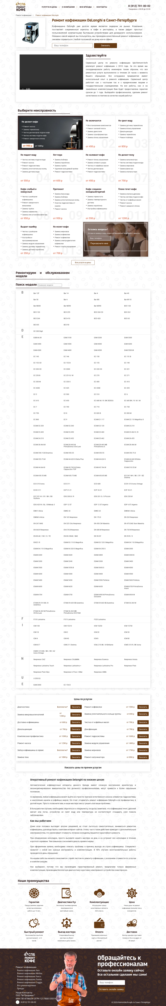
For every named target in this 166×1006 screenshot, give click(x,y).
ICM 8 (96, 638)
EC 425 (66, 388)
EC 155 (96, 363)
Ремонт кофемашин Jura (28, 970)
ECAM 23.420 (39, 432)
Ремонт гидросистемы (94, 736)
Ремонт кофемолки (93, 707)
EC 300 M (37, 382)
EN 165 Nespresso (70, 517)
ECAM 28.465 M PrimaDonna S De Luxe (72, 446)
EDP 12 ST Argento (101, 505)
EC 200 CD (37, 369)
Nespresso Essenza (101, 659)
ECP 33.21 (98, 490)
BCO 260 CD (98, 312)
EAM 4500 (98, 350)
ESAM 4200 (38, 574)
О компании (68, 7)
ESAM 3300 (98, 561)
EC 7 (35, 407)
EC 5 (35, 394)
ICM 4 (36, 638)
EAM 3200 (98, 338)
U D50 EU (37, 678)
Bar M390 (97, 306)
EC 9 (65, 419)
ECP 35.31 (128, 490)
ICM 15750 (128, 626)
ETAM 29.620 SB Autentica (74, 603)
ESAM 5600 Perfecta (132, 580)
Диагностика (23, 707)
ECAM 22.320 (39, 426)
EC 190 (127, 363)
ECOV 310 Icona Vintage (133, 484)
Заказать (105, 45)
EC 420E (37, 388)
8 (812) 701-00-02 (139, 6)
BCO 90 (66, 325)
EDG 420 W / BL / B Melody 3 (44, 505)
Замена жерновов (92, 750)
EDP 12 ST (68, 505)
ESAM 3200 (38, 561)
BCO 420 (97, 318)
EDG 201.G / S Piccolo (102, 496)
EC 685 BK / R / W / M (132, 401)
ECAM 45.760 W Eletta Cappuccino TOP (72, 468)
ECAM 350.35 (69, 453)
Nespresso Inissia (130, 659)
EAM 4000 (98, 344)
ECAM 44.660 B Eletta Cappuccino (132, 460)
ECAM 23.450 (69, 432)
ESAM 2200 (38, 555)
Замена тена (23, 757)
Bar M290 (67, 306)
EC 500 (66, 394)
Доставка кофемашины (28, 722)
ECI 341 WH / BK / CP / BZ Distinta (134, 477)
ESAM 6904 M (129, 595)
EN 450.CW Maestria (101, 523)
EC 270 (96, 375)
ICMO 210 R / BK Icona (132, 645)
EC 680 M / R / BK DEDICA (103, 401)
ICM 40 (66, 638)
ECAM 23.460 (99, 432)
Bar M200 (37, 306)
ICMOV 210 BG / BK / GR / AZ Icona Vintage (44, 652)
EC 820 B (97, 413)
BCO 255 (67, 312)
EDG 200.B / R (69, 496)
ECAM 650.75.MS (70, 476)
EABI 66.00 (38, 338)
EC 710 (96, 407)
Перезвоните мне (99, 243)
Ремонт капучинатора (94, 757)
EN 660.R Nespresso (41, 530)
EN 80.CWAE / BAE (71, 536)
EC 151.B (127, 357)
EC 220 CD (98, 369)
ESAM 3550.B (69, 568)
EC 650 (66, 401)
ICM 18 (36, 632)
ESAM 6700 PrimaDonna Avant (133, 587)
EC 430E (97, 388)
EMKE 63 (97, 511)
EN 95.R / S (128, 536)
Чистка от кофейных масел (96, 722)
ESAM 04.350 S (99, 549)
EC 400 (96, 382)
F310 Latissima (39, 619)
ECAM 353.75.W (40, 459)
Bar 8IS (96, 300)
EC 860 (36, 419)
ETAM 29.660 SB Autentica (104, 603)
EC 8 (65, 413)
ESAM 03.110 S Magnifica (73, 542)
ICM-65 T (37, 645)
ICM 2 (66, 632)
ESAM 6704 (38, 595)
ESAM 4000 (128, 568)
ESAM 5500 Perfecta (101, 580)
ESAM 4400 (98, 574)
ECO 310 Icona (39, 484)
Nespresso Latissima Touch (44, 666)
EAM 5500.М (129, 350)
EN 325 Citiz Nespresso (72, 523)
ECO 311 (67, 484)
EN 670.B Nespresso (71, 530)
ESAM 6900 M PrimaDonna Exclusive (104, 596)
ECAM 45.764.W (100, 467)
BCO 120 (127, 306)
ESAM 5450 (68, 580)
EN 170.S (97, 517)
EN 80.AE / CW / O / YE (42, 536)
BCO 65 (127, 318)
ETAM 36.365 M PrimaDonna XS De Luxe (44, 612)
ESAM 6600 (38, 586)
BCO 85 (36, 325)
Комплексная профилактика (30, 736)
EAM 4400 (67, 350)
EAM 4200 (128, 344)
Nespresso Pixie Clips (41, 672)
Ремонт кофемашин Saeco (29, 976)
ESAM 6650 (98, 586)
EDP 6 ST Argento (130, 505)
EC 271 (127, 375)
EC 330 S (67, 382)
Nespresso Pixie (130, 666)
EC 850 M (127, 413)
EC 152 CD (37, 363)
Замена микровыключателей (30, 715)
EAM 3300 (128, 338)
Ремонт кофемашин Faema (29, 979)
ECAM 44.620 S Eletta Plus (74, 459)
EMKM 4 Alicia (129, 511)
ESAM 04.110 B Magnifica (133, 542)
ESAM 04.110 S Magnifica (43, 549)
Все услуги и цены (83, 262)
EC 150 (96, 357)
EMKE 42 (67, 511)
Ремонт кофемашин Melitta (29, 973)
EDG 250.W (128, 496)
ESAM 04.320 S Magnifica (73, 549)
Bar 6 (66, 300)
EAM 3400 (37, 344)
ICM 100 (37, 626)
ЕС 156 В (67, 685)
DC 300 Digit (38, 331)
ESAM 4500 (128, 574)
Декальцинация (24, 729)
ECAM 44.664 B (39, 467)
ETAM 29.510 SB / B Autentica (41, 604)
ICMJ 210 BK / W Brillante (103, 645)
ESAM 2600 (68, 555)
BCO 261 (127, 312)
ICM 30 (126, 632)
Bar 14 (66, 293)
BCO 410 (67, 318)
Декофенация (90, 729)
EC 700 (66, 407)
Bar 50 (36, 300)
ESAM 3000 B (129, 555)
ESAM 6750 (68, 595)
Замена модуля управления (96, 743)
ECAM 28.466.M (130, 445)
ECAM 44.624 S (100, 459)
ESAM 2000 (128, 549)
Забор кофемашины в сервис (30, 750)
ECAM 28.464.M (39, 445)
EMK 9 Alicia (38, 511)
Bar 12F (36, 293)
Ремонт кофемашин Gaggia (29, 982)
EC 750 (36, 413)
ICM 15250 (98, 626)
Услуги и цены (49, 7)
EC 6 (126, 394)
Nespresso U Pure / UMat (73, 672)
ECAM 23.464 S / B (131, 432)
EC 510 (96, 394)
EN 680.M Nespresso (102, 530)
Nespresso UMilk (100, 672)
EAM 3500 (67, 344)
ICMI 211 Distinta (70, 645)
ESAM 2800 (98, 555)
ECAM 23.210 (129, 426)
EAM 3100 (67, 338)
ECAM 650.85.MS (100, 476)
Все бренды (86, 7)
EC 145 (36, 357)
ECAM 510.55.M (130, 467)
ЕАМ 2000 (37, 685)
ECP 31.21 (68, 490)
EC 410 (127, 382)
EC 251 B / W (68, 375)
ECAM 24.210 (39, 438)
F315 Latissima (69, 619)
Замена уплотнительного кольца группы (102, 714)
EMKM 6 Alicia (39, 517)
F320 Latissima (100, 619)
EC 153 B (67, 363)
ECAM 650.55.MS (40, 476)
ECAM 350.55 (99, 453)
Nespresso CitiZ (39, 659)
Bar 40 (126, 293)
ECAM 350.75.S (130, 453)
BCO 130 (37, 312)
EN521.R (37, 542)
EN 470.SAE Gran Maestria (134, 523)
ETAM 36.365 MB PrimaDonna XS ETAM (72, 612)
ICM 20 (96, 632)
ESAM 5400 (38, 580)
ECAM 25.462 (99, 438)
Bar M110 (127, 300)
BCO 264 (37, 318)
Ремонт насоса (24, 743)
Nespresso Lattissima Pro (103, 666)
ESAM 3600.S (99, 568)
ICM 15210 (68, 626)
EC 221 (127, 369)
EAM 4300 (37, 350)
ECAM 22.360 (69, 426)
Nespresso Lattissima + (72, 666)
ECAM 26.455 (129, 438)
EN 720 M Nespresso (132, 530)
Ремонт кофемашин (26, 967)
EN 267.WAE (38, 523)
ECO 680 (97, 484)
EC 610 (36, 401)
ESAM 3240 (68, 561)
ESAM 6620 (68, 586)
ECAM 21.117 (99, 419)
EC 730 (127, 407)
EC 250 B (37, 375)
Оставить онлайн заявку (111, 989)
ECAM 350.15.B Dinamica (43, 453)
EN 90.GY (97, 536)
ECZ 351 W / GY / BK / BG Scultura (43, 497)
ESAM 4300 (68, 574)
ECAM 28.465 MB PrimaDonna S (100, 446)
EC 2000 (67, 369)
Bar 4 (96, 293)
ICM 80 (126, 638)
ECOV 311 (37, 490)
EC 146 (66, 357)
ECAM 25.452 (69, 438)
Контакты (102, 7)
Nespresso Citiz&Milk (71, 659)
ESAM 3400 (128, 561)
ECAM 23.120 (99, 426)
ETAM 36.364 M (130, 603)
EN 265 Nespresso (131, 517)
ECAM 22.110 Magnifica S (134, 419)
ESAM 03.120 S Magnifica (103, 542)
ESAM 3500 (38, 568)
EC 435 (127, 388)
